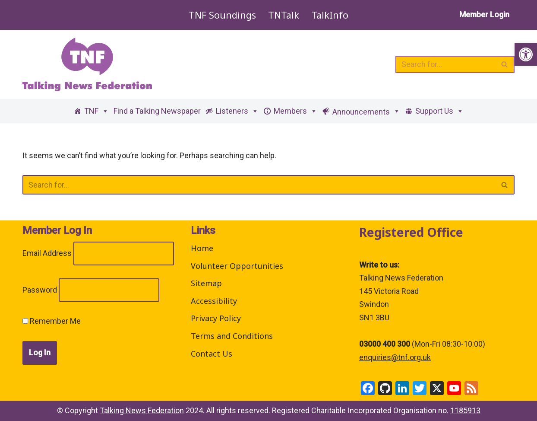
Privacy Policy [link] (216, 318)
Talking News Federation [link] (142, 410)
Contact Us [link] (211, 353)
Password (39, 289)
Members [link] (295, 110)
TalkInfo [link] (329, 15)
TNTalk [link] (283, 15)
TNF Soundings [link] (222, 15)
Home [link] (202, 248)
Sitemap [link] (206, 283)
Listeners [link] (237, 110)
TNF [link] (96, 110)
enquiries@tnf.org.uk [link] (395, 357)
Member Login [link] (484, 14)
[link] (526, 54)
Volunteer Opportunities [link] (237, 266)
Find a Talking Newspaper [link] (157, 110)
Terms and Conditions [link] (232, 336)
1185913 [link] (465, 410)
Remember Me (51, 320)
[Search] (445, 64)
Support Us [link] (439, 110)
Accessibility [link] (214, 301)
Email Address (47, 253)
